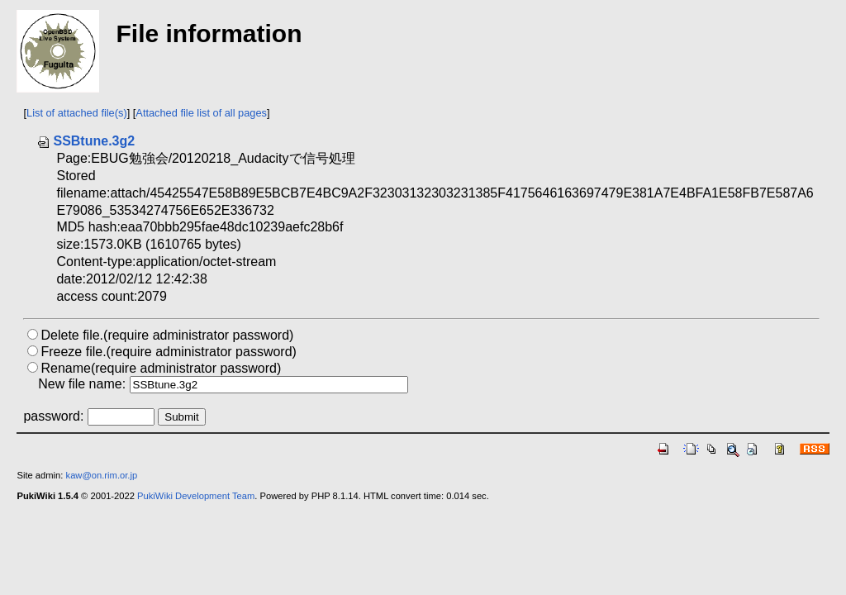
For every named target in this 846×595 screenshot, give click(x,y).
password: (53, 416)
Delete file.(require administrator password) (166, 335)
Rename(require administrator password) (160, 368)
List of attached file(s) (76, 113)
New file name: (82, 384)
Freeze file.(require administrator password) (168, 352)
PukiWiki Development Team (195, 496)
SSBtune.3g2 (85, 141)
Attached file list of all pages (201, 113)
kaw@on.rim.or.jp (102, 475)
